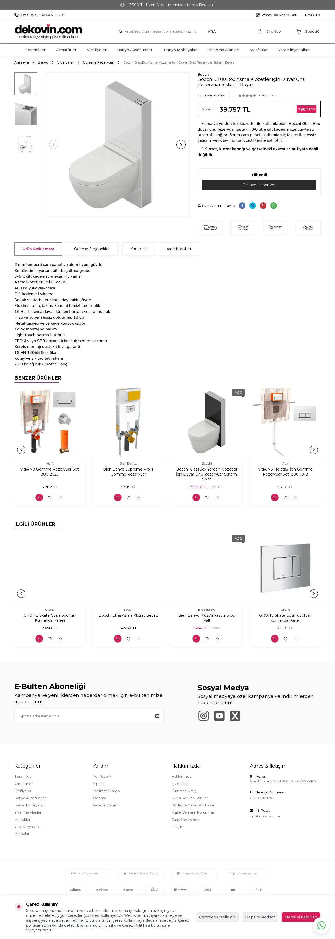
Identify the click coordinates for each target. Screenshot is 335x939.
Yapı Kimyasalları (294, 50)
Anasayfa (21, 62)
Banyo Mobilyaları (181, 50)
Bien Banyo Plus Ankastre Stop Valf (206, 618)
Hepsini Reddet (260, 917)
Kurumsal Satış (183, 791)
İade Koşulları (179, 249)
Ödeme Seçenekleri (92, 249)
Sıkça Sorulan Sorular (189, 798)
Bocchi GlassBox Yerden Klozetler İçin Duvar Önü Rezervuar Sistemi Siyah (207, 474)
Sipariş (98, 784)
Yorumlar (139, 249)
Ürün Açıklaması (38, 249)
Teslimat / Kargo (106, 791)
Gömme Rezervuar (98, 62)
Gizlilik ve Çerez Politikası (192, 805)
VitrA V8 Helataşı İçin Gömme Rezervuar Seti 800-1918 (285, 472)
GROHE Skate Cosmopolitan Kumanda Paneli (50, 618)
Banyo (43, 62)
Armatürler (66, 50)
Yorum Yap (269, 95)
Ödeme (100, 798)
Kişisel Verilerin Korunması (193, 812)
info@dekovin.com (266, 816)
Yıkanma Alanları (223, 50)
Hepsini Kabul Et (301, 917)
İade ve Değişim (107, 805)
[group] (117, 145)
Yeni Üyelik (102, 776)
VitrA (50, 463)
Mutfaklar (259, 50)
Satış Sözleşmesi (185, 819)
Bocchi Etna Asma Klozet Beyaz (128, 615)
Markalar (21, 834)
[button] (53, 144)
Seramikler (35, 50)
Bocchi (204, 74)
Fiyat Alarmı (209, 206)
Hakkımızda (181, 776)
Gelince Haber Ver (259, 184)
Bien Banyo (128, 463)
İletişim (177, 827)
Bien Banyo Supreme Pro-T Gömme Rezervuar (128, 472)
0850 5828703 (262, 798)
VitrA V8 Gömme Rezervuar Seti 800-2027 (50, 472)
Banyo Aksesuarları (135, 50)
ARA (212, 31)
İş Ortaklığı (180, 784)
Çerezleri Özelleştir (217, 917)
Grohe (49, 609)
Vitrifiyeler (97, 50)
